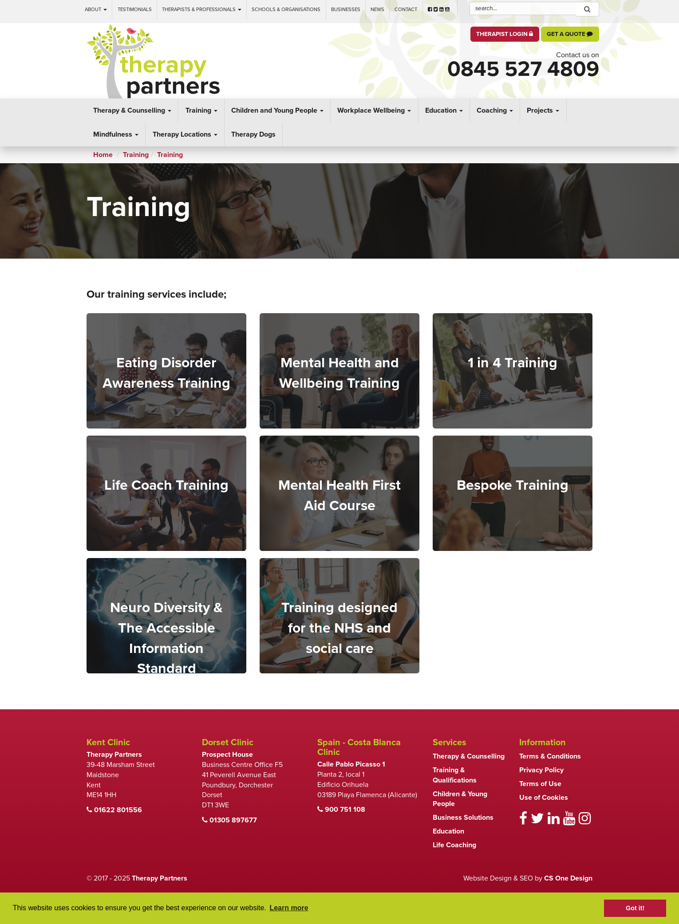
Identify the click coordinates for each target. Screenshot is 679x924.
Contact (406, 9)
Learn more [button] (288, 908)
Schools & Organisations (286, 9)
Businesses (345, 9)
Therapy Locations (185, 134)
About (96, 9)
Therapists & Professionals (201, 9)
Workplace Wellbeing (374, 110)
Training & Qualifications (455, 775)
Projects (543, 110)
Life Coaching (454, 845)
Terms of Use (540, 783)
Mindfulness (115, 134)
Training (201, 110)
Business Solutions (463, 817)
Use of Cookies (543, 797)
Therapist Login (504, 34)
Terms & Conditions (550, 756)
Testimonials (135, 9)
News (377, 9)
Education (444, 110)
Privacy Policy (541, 770)
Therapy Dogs (253, 134)
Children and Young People (277, 110)
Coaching (495, 110)
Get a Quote (570, 34)
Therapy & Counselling (132, 110)
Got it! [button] (635, 908)
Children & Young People (460, 799)
